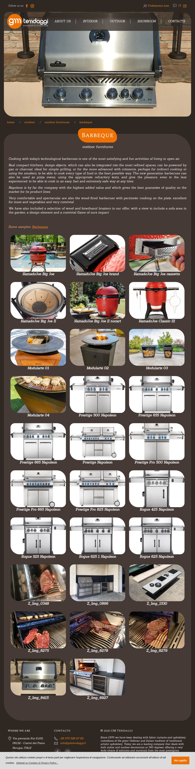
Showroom (146, 21)
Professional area (158, 5)
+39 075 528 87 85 (71, 738)
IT (179, 5)
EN (185, 5)
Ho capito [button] (180, 760)
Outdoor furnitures (57, 122)
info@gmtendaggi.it (73, 743)
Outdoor (117, 21)
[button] (37, 763)
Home (10, 122)
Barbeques (40, 227)
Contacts (176, 21)
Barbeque (85, 122)
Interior (90, 21)
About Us (62, 21)
